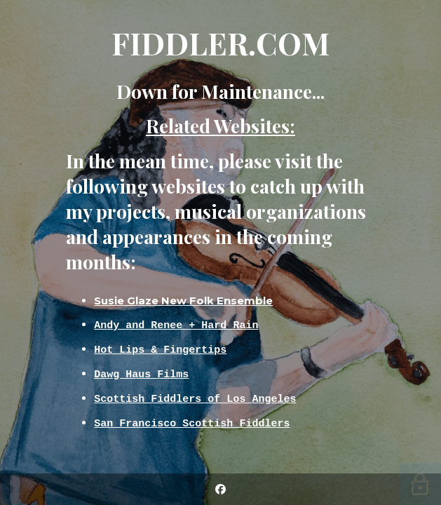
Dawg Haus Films (141, 374)
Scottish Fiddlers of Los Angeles (195, 398)
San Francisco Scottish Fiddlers (192, 423)
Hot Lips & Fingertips (160, 349)
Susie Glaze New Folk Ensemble (183, 300)
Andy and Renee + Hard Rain (176, 325)
